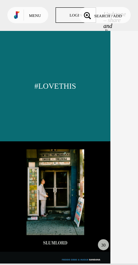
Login (76, 15)
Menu (35, 15)
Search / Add (102, 15)
